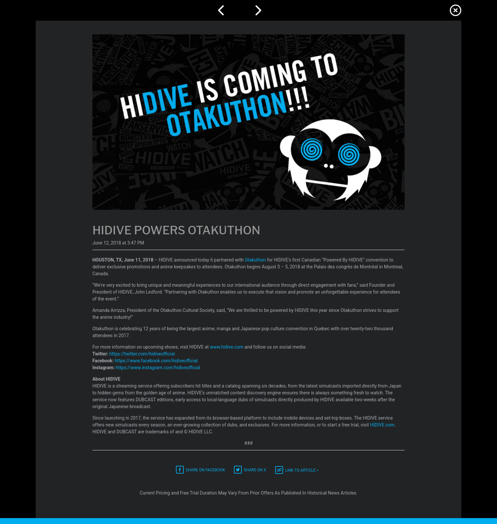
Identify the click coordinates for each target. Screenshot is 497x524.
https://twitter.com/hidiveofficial (142, 353)
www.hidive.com (226, 347)
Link (295, 470)
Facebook (200, 470)
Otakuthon (255, 259)
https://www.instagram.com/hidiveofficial (158, 367)
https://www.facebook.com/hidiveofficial (156, 360)
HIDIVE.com (382, 424)
